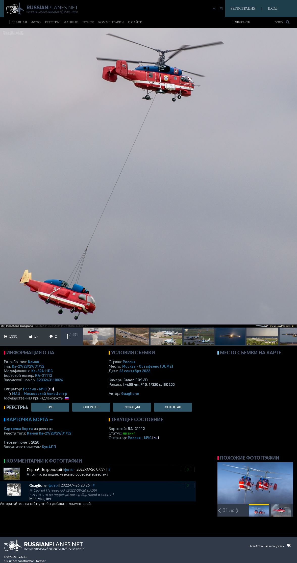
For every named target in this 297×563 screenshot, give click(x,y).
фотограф (173, 407)
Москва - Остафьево (147, 366)
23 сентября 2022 (134, 370)
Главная (19, 22)
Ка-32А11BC (42, 370)
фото (36, 22)
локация (132, 407)
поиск (88, 22)
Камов (33, 361)
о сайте (135, 22)
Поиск (282, 22)
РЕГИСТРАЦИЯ (243, 8)
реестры (52, 22)
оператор (91, 407)
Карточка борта (18, 428)
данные (71, 22)
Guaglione (130, 393)
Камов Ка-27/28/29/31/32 (49, 433)
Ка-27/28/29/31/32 (28, 366)
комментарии (111, 22)
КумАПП (49, 446)
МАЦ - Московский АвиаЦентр (39, 393)
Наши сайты (241, 22)
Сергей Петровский (44, 469)
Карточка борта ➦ (29, 419)
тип (50, 407)
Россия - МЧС (35, 389)
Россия (129, 361)
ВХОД (272, 8)
